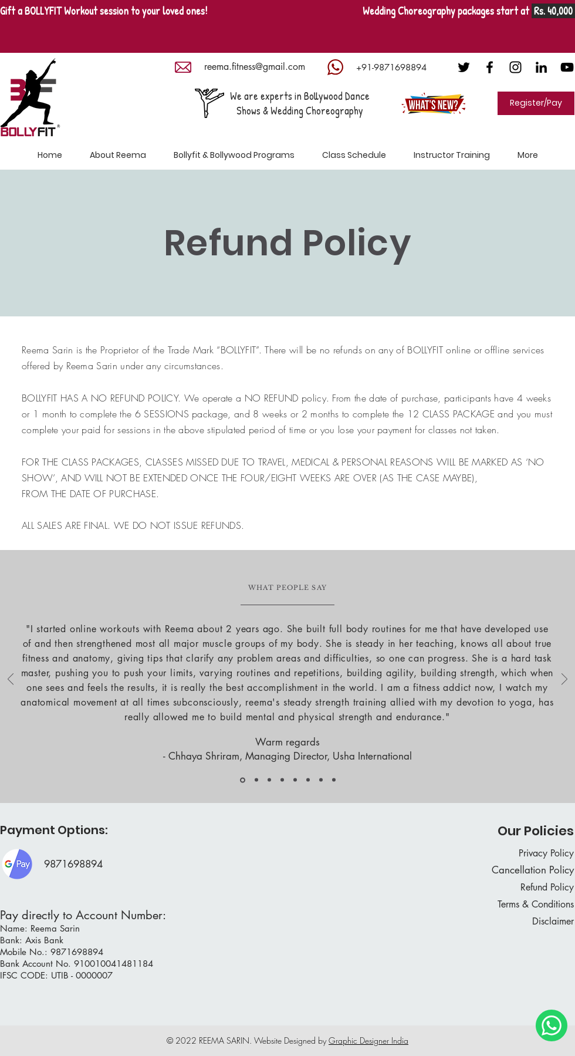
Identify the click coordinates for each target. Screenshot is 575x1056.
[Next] (564, 680)
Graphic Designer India (368, 1040)
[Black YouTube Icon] (567, 67)
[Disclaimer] (532, 921)
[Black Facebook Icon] (490, 67)
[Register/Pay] (536, 103)
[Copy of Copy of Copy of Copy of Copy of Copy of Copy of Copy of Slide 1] (334, 780)
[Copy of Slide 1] (269, 780)
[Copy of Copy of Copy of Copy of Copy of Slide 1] (321, 780)
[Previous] (10, 680)
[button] (234, 155)
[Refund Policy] (532, 887)
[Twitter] (464, 67)
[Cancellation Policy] (528, 870)
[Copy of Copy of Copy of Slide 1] (295, 780)
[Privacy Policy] (532, 853)
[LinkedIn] (541, 67)
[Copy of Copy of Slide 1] (282, 780)
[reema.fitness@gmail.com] (254, 67)
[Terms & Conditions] (527, 904)
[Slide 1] (256, 780)
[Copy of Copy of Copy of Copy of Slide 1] (308, 780)
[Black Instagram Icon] (515, 67)
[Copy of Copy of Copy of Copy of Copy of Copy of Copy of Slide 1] (242, 779)
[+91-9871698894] (391, 67)
